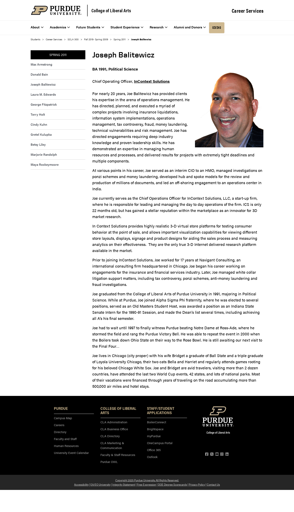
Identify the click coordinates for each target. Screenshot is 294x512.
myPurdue (154, 436)
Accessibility (81, 484)
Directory (60, 432)
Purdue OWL (109, 461)
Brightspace (155, 429)
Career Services (248, 10)
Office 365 (154, 450)
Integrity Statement (123, 484)
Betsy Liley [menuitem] (38, 144)
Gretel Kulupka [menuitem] (41, 134)
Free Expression (146, 484)
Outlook (152, 457)
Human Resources (66, 446)
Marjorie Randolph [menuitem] (44, 154)
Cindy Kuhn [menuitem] (39, 124)
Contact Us (213, 484)
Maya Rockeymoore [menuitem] (45, 164)
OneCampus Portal (160, 443)
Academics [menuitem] (60, 27)
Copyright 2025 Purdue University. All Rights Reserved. (147, 480)
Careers (59, 425)
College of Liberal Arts (111, 10)
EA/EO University (100, 484)
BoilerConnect (156, 422)
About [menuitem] (37, 27)
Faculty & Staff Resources (117, 455)
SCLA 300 (73, 39)
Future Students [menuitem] (90, 27)
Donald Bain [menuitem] (39, 74)
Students (35, 39)
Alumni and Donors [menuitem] (190, 27)
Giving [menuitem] (216, 28)
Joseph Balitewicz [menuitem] (43, 84)
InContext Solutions (152, 81)
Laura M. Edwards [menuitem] (43, 94)
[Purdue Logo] (56, 10)
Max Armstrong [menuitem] (41, 64)
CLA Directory (110, 436)
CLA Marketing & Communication (112, 445)
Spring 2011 (120, 39)
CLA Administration (113, 422)
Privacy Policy (197, 484)
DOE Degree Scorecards (172, 484)
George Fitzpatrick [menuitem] (44, 104)
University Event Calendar (71, 452)
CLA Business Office (114, 429)
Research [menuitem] (158, 27)
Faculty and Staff (65, 439)
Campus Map (63, 418)
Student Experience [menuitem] (127, 27)
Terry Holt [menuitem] (38, 114)
